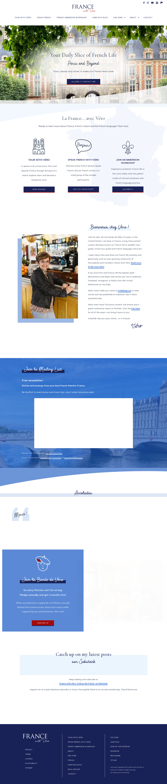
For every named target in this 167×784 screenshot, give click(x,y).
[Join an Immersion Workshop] (128, 147)
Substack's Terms (46, 457)
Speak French (44, 17)
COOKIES (29, 759)
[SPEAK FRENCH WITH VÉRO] (83, 146)
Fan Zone (118, 17)
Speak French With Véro (79, 742)
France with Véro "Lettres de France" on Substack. (83, 683)
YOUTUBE (114, 737)
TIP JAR (113, 760)
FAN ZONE (72, 756)
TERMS (28, 754)
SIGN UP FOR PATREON (120, 747)
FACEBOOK (114, 751)
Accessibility (31, 763)
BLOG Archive (74, 769)
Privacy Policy (56, 457)
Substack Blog (100, 17)
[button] (125, 17)
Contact (148, 17)
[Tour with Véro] (39, 146)
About (133, 17)
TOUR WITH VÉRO (75, 737)
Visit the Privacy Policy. (54, 453)
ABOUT (71, 751)
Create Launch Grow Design (120, 772)
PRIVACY (28, 750)
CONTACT (72, 774)
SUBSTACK (114, 742)
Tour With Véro (23, 17)
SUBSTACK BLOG (75, 765)
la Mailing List (124, 290)
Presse (71, 760)
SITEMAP (29, 768)
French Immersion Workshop (72, 17)
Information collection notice (73, 457)
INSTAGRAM (115, 756)
